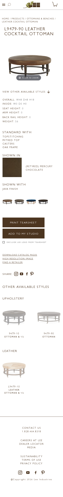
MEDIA (31, 447)
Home (5, 18)
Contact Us (31, 427)
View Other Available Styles (27, 92)
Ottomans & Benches (40, 18)
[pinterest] (32, 274)
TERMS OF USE (31, 459)
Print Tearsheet (23, 222)
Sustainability (31, 456)
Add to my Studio (23, 233)
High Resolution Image (18, 258)
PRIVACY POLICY (31, 463)
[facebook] (27, 274)
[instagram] (16, 274)
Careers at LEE (31, 440)
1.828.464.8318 (31, 431)
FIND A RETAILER (13, 262)
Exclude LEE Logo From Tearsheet (27, 242)
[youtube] (22, 274)
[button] (4, 5)
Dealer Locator (31, 443)
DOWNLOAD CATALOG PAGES (20, 254)
